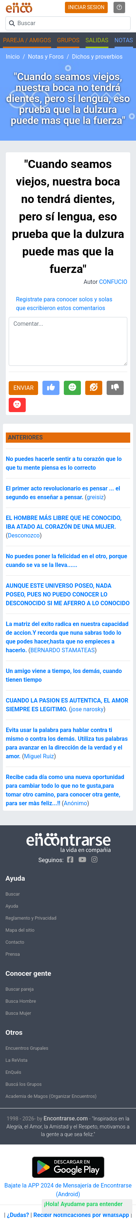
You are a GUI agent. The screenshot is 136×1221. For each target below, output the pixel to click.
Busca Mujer (18, 1013)
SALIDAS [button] (97, 40)
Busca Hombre (20, 1001)
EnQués (13, 1072)
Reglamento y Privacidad (31, 918)
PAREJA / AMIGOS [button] (27, 40)
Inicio (13, 56)
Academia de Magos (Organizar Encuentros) (50, 1096)
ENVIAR (23, 387)
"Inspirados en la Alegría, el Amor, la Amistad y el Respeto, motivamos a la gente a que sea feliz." (68, 1127)
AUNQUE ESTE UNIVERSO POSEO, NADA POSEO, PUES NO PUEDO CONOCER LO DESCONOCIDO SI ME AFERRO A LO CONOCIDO (67, 594)
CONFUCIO (113, 281)
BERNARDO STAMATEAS (62, 650)
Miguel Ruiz (39, 756)
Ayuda (11, 906)
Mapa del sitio (19, 930)
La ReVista (16, 1060)
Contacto (14, 942)
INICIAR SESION (86, 7)
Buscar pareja (19, 989)
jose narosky (87, 709)
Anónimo (75, 803)
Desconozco (24, 535)
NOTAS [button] (124, 40)
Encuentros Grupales (26, 1048)
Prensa (12, 954)
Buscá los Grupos (23, 1084)
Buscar (12, 894)
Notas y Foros (46, 56)
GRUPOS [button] (68, 40)
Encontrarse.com (66, 1118)
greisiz (95, 497)
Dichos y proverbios (97, 56)
